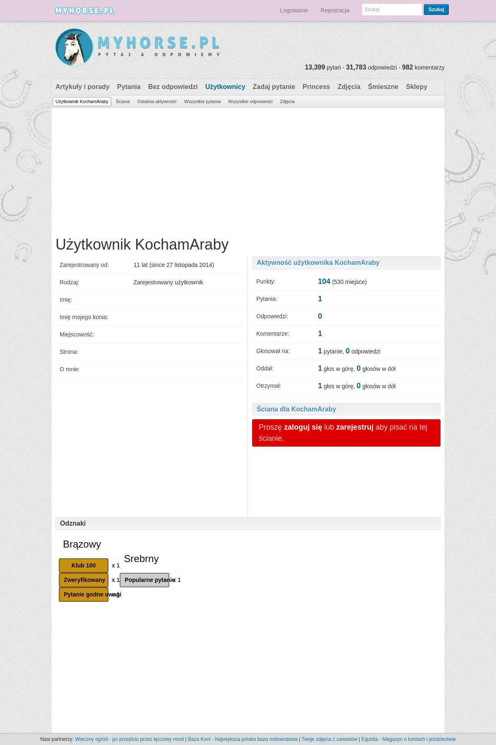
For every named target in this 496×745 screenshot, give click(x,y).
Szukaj (436, 9)
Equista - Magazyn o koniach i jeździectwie (408, 739)
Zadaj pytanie (274, 86)
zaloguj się (303, 427)
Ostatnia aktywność (156, 101)
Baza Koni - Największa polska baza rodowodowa (243, 739)
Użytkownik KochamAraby (81, 101)
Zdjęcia (349, 86)
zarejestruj (354, 427)
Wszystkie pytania (202, 101)
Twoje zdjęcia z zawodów (329, 739)
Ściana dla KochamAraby (296, 409)
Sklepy (416, 86)
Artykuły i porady (82, 86)
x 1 (116, 565)
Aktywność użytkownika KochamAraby (318, 262)
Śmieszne (383, 86)
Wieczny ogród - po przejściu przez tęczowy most (129, 739)
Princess (316, 86)
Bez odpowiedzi (173, 86)
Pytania (129, 86)
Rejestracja (334, 10)
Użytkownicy (225, 86)
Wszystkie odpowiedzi (250, 101)
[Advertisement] (248, 170)
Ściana (123, 101)
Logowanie (294, 10)
